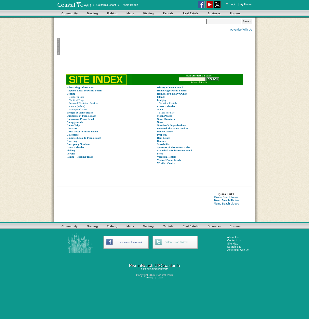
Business (214, 13)
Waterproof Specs (78, 109)
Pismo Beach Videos (226, 203)
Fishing (112, 13)
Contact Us (234, 240)
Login (231, 4)
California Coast (106, 5)
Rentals (168, 13)
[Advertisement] (131, 46)
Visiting (148, 13)
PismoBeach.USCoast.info (154, 265)
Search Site (234, 246)
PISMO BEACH (152, 269)
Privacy (149, 278)
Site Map (232, 243)
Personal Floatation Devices (83, 103)
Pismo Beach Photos (226, 200)
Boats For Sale (76, 96)
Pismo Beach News (226, 197)
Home (245, 4)
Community (69, 13)
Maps (130, 13)
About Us (233, 237)
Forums (235, 13)
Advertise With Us (241, 29)
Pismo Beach (130, 5)
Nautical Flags (76, 100)
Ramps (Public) (77, 106)
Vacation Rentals (168, 103)
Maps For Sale (167, 112)
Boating (92, 13)
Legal (160, 278)
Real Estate (190, 13)
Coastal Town (164, 275)
